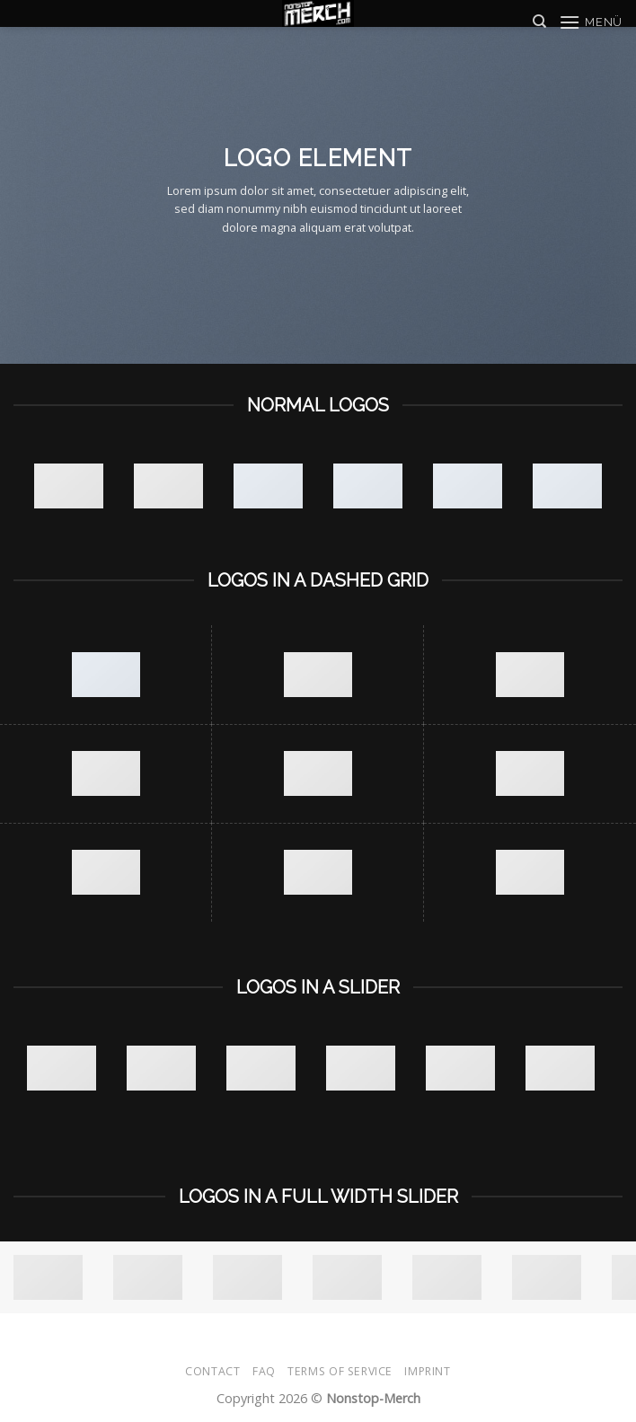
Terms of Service (340, 1371)
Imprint (427, 1371)
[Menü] (591, 22)
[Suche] (539, 21)
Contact (212, 1371)
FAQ (264, 1371)
